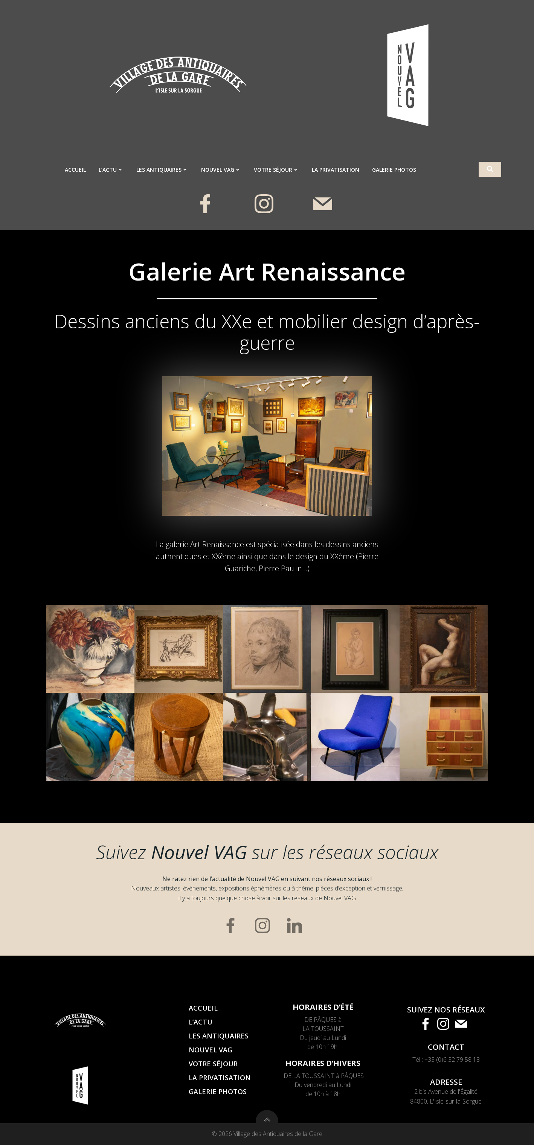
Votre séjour (276, 169)
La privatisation (335, 169)
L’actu (111, 169)
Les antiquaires (162, 169)
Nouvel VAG (221, 169)
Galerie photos (394, 169)
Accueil (75, 169)
